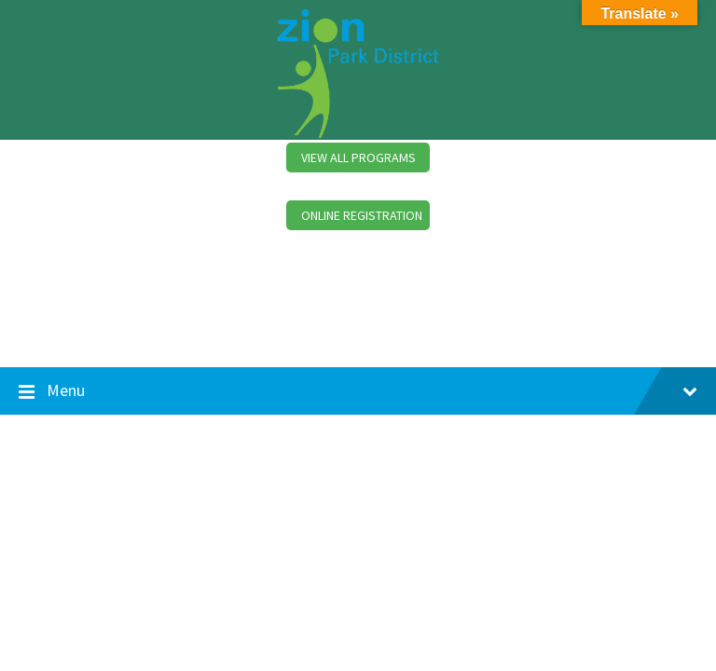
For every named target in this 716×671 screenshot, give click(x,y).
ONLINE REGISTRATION (361, 215)
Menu (358, 391)
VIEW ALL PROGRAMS (358, 157)
